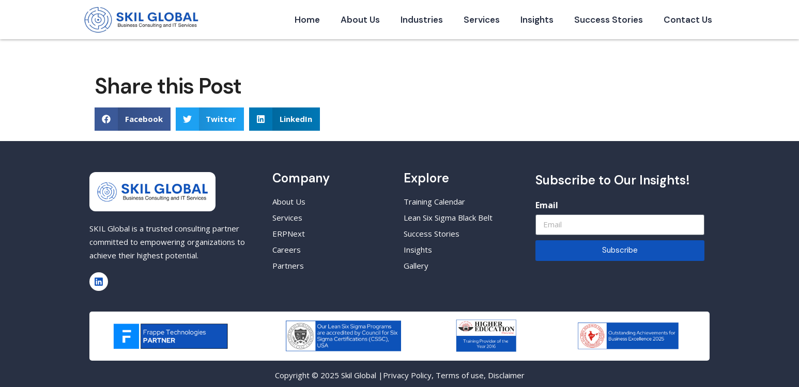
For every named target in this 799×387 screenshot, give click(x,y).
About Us (360, 19)
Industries (422, 19)
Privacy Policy (407, 375)
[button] (133, 119)
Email (546, 205)
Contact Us (688, 19)
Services (482, 19)
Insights (537, 19)
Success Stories (608, 19)
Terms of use (460, 375)
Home (307, 19)
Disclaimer (506, 375)
